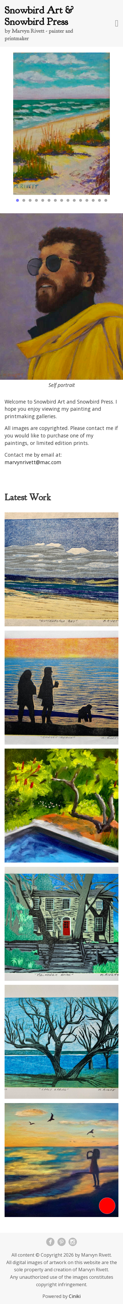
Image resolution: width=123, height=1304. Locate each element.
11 (80, 200)
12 (86, 200)
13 (93, 200)
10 (74, 200)
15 (105, 200)
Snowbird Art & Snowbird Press (39, 16)
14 (99, 200)
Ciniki (75, 1296)
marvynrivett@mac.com (33, 462)
